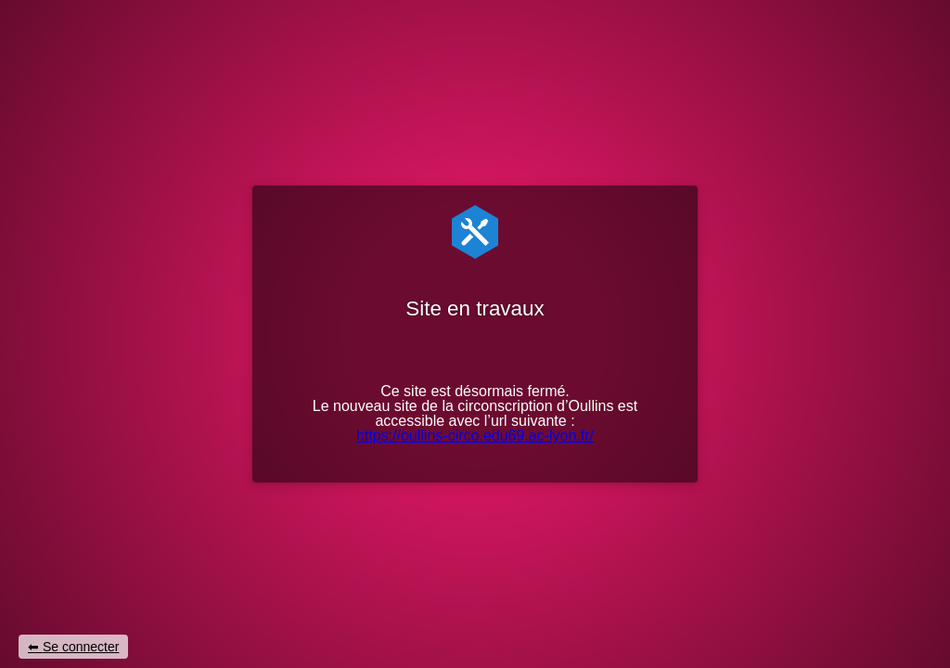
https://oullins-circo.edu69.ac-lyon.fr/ (475, 435)
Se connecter (81, 646)
